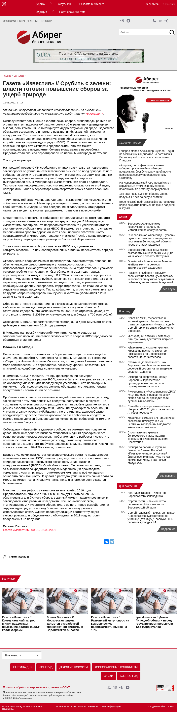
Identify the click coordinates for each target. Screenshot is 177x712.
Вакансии (93, 706)
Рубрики (40, 4)
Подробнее (168, 529)
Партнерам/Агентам (72, 12)
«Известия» (94, 113)
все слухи (169, 289)
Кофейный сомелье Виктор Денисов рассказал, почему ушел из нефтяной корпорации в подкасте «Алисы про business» (151, 422)
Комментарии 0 (19, 557)
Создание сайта (157, 706)
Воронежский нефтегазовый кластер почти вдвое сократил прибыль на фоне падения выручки (147, 205)
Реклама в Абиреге (91, 4)
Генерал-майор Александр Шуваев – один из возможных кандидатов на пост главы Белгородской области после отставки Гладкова (146, 155)
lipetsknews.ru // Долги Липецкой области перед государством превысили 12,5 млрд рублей (154, 622)
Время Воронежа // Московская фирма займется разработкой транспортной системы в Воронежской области (65, 624)
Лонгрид (124, 311)
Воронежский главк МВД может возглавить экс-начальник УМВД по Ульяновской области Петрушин (150, 253)
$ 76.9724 (152, 4)
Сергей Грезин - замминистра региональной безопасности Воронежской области (147, 504)
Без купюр (8, 578)
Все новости (13, 655)
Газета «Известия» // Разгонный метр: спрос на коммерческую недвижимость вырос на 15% (110, 624)
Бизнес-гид (129, 675)
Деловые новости (73, 667)
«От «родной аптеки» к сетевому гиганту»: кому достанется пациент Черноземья (150, 339)
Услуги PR (64, 4)
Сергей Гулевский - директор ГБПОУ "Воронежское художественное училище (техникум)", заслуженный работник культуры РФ (151, 517)
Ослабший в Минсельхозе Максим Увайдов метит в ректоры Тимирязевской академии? (150, 264)
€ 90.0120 (169, 4)
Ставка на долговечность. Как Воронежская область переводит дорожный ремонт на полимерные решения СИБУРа (150, 367)
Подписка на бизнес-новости (71, 706)
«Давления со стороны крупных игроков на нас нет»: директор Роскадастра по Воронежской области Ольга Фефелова (148, 352)
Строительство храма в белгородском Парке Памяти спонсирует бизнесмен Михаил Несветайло (148, 437)
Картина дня (23, 667)
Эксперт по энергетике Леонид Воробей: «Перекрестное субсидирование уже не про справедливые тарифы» (147, 381)
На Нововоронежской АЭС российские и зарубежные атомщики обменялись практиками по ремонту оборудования (145, 186)
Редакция (41, 12)
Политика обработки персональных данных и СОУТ (36, 687)
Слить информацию (110, 706)
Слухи (123, 216)
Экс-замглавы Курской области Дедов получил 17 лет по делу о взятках (143, 195)
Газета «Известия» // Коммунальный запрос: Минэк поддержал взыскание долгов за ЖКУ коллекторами (21, 624)
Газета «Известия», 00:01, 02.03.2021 (29, 530)
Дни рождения (128, 486)
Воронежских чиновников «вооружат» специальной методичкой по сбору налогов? (147, 227)
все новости (167, 475)
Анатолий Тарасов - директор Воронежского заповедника (147, 494)
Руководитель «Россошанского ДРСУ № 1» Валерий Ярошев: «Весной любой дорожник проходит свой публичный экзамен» (152, 396)
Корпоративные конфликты (116, 667)
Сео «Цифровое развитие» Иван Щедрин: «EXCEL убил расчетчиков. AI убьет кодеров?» (151, 409)
